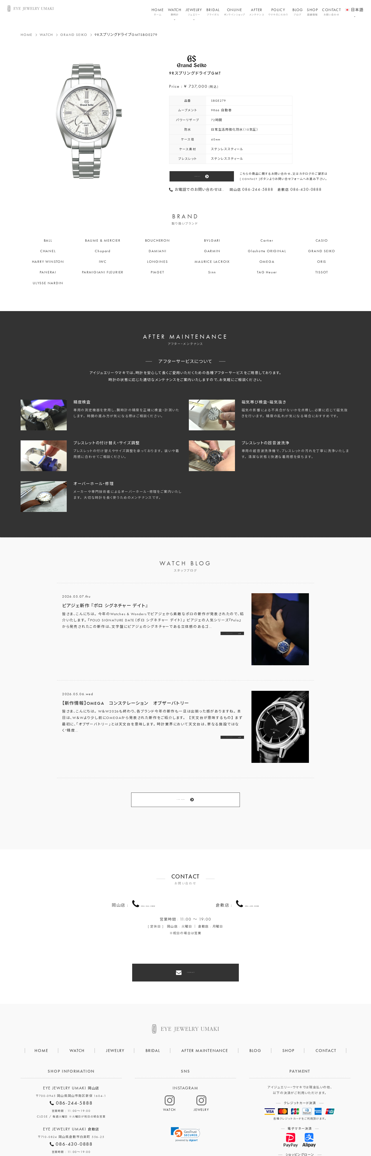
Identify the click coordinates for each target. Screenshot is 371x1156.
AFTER (256, 12)
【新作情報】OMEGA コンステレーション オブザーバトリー (125, 703)
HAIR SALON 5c (204, 1136)
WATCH (175, 12)
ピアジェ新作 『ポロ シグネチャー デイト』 (105, 605)
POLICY (278, 12)
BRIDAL (213, 12)
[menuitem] (354, 6)
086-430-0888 (252, 878)
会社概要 (126, 1136)
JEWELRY (194, 12)
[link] (185, 1096)
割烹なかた (238, 1136)
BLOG (297, 12)
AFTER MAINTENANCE (204, 1013)
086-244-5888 (148, 878)
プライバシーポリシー (162, 1136)
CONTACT (331, 12)
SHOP (312, 12)
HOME (157, 12)
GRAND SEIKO (73, 34)
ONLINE (234, 12)
